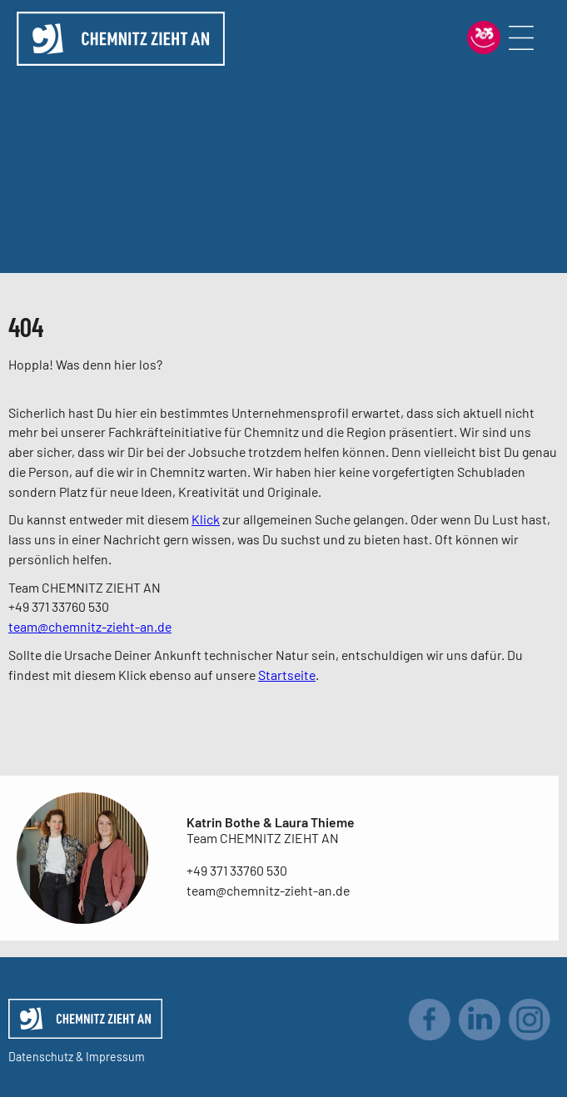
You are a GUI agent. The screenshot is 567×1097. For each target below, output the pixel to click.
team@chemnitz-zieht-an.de (90, 626)
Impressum (115, 1057)
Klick (205, 519)
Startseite (287, 675)
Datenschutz (40, 1057)
